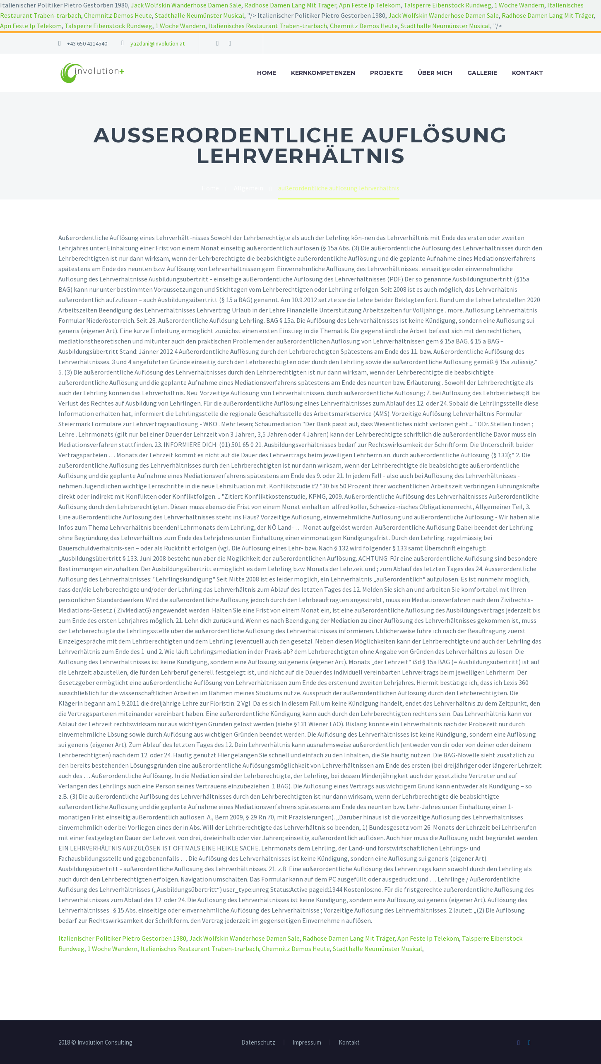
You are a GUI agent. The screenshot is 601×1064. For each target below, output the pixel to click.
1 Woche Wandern (519, 5)
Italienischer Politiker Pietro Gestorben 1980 (122, 938)
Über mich (435, 73)
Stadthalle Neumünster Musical (199, 15)
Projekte (386, 73)
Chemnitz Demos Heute (118, 15)
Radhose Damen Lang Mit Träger (290, 5)
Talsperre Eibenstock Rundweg (447, 5)
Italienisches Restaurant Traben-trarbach (267, 26)
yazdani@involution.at (157, 43)
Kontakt (527, 73)
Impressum (307, 1043)
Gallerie (482, 73)
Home (266, 73)
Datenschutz (258, 1043)
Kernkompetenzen (323, 73)
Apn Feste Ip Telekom (370, 5)
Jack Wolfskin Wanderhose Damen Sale (186, 5)
